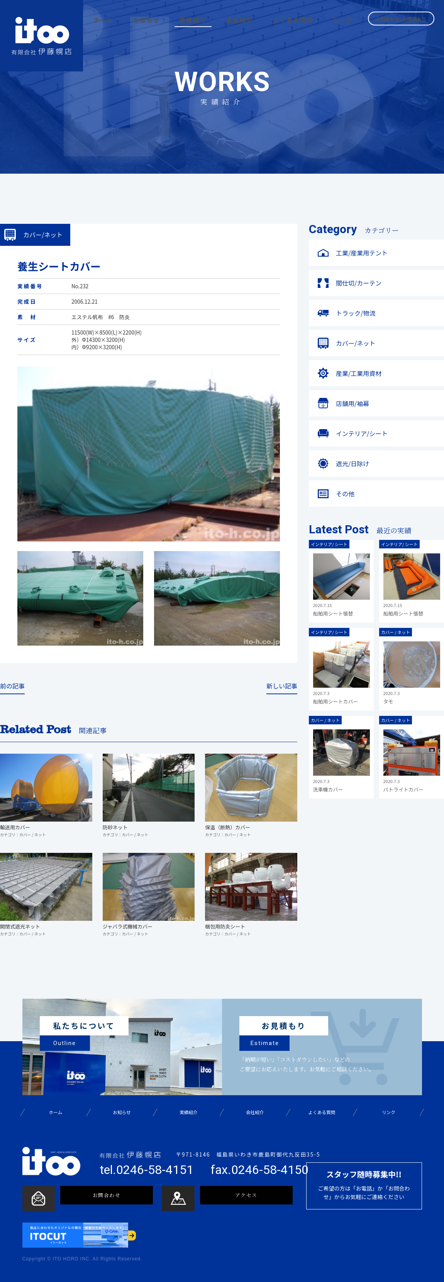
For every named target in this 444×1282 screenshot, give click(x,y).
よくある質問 (322, 1112)
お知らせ (122, 1112)
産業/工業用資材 (358, 373)
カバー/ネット (355, 343)
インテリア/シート (362, 433)
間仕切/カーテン (358, 283)
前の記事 (12, 686)
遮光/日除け (352, 463)
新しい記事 (281, 686)
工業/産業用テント (362, 252)
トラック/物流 (355, 313)
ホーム (55, 1112)
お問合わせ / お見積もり (401, 18)
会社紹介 (255, 1112)
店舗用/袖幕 (352, 403)
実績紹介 (188, 1112)
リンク (388, 1112)
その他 (345, 493)
